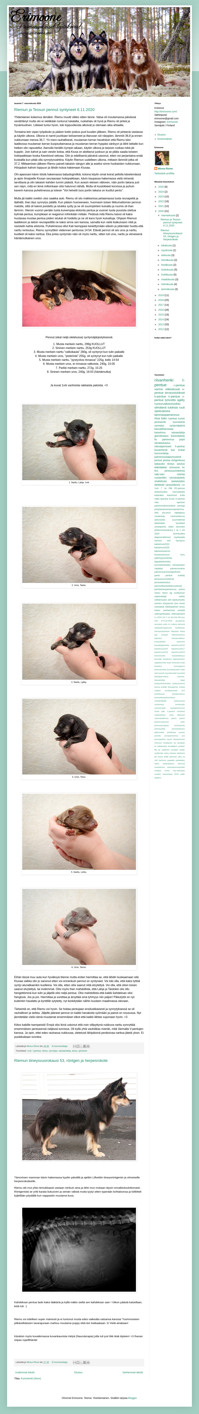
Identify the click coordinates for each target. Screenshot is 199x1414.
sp (159, 750)
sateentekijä (160, 596)
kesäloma (167, 659)
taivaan (173, 753)
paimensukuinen (161, 722)
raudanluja (159, 516)
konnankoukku (173, 669)
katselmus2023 (178, 652)
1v (155, 617)
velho (156, 764)
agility (181, 400)
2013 (161, 324)
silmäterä (160, 407)
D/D (156, 621)
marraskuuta (168, 215)
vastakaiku (180, 760)
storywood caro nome (174, 603)
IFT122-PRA (166, 621)
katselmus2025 (162, 547)
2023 (161, 196)
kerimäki (158, 659)
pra (183, 736)
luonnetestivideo (162, 565)
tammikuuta (168, 289)
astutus (181, 463)
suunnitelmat (178, 520)
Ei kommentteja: (60, 1046)
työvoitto (170, 400)
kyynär (161, 673)
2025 (161, 186)
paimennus (168, 439)
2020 (161, 211)
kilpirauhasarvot (162, 551)
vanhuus (162, 760)
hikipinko (175, 631)
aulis (165, 624)
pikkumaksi (159, 732)
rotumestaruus (178, 516)
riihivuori (158, 743)
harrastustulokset (162, 631)
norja (171, 715)
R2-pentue (179, 488)
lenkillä (164, 687)
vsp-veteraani (179, 771)
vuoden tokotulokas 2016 (166, 774)
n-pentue (174, 396)
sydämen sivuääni (170, 750)
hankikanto (180, 628)
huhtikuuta (167, 274)
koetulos (158, 666)
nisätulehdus (160, 715)
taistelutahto (178, 481)
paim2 (182, 718)
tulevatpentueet (162, 446)
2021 (161, 206)
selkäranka (162, 746)
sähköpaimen (172, 607)
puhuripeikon (160, 739)
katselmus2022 (162, 544)
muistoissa (159, 704)
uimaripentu (160, 527)
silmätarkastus (162, 443)
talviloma (181, 753)
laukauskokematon (162, 683)
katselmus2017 (178, 649)
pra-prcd (166, 512)
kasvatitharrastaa (163, 429)
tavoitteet (180, 523)
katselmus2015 (178, 645)
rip (175, 743)
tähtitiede (159, 484)
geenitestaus (161, 435)
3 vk (168, 617)
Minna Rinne (165, 168)
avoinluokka (179, 533)
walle (182, 774)
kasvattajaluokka (161, 645)
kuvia (171, 499)
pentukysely (179, 725)
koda (183, 663)
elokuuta (166, 255)
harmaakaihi (179, 492)
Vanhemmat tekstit (132, 1372)
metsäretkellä (160, 701)
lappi (183, 680)
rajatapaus (179, 512)
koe (173, 450)
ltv (155, 439)
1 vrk (182, 530)
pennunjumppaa (161, 725)
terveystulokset (175, 392)
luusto (181, 418)
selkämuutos (160, 600)
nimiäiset (181, 711)
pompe (182, 732)
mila (156, 502)
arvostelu (158, 624)
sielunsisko (159, 520)
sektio (182, 596)
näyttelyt (158, 568)
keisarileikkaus (178, 656)
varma (158, 389)
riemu (45, 1051)
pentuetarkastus (162, 582)
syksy (166, 753)
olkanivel (181, 715)
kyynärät (181, 673)
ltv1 (156, 470)
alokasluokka (160, 492)
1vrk (29, 1051)
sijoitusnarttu (178, 600)
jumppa (164, 635)
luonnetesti (179, 422)
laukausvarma (178, 683)
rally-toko (159, 474)
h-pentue (180, 446)
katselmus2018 (161, 652)
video (171, 527)
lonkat (181, 450)
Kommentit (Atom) (31, 1378)
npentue (181, 502)
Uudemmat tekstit (24, 1372)
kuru (183, 554)
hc (183, 467)
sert (169, 600)
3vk (172, 617)
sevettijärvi (172, 746)
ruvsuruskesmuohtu (167, 403)
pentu (157, 575)
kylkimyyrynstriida (163, 558)
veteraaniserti (178, 614)
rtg (171, 593)
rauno (169, 739)
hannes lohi (162, 540)
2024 (161, 191)
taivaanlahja (65, 1051)
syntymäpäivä (177, 425)
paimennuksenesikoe (164, 506)
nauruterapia (160, 708)
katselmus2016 (161, 649)
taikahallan (159, 523)
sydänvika (158, 753)
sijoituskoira (162, 411)
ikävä (182, 631)
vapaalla (170, 760)
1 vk (176, 530)
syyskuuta (167, 250)
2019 (161, 295)
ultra (180, 757)
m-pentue (180, 499)
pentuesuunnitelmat (164, 579)
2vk (163, 617)
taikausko (159, 463)
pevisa (166, 460)
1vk (183, 485)
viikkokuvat (172, 389)
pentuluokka (159, 729)
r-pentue (179, 385)
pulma (182, 589)
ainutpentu (180, 621)
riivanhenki (163, 380)
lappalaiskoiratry (162, 561)
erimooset (172, 121)
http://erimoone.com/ (165, 111)
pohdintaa (171, 732)
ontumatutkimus (161, 718)
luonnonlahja (161, 453)
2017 (161, 304)
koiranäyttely (178, 435)
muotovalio (180, 704)
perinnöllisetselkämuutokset (168, 586)
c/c (169, 624)
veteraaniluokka (162, 614)
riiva (157, 418)
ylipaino (157, 778)
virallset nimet (162, 771)
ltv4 (183, 690)
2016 (161, 309)
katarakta (159, 495)
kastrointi (181, 642)
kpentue (164, 499)
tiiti (155, 757)
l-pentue (37, 1051)
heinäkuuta (167, 260)
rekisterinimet (179, 739)
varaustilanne (172, 484)
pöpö (182, 439)
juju (155, 635)
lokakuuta (167, 245)
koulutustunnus (162, 554)
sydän (182, 750)
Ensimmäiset (165, 138)
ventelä (181, 610)
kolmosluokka (160, 669)
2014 (161, 319)
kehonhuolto (159, 656)
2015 (161, 314)
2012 (161, 329)
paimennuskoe (177, 568)
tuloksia (173, 407)
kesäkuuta (167, 264)
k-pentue (160, 396)
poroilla (157, 736)
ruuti (182, 407)
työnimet (83, 1051)
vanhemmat (169, 610)
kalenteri (158, 638)
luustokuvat (159, 694)
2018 (161, 300)
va (184, 757)
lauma (157, 687)
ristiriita (181, 474)
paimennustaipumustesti (167, 456)
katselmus (160, 432)
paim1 (174, 718)
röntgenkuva (178, 460)
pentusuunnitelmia (175, 470)
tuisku (157, 610)
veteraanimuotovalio (176, 767)
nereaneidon (178, 565)
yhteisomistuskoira (163, 530)
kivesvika (176, 663)
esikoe (174, 624)
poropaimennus (171, 736)
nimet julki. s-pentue (164, 711)
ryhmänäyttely (177, 477)
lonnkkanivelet (171, 690)
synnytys (53, 1051)
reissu (157, 593)
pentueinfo (160, 422)
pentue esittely (175, 575)
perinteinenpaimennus (165, 589)
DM (170, 488)
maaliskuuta (168, 279)
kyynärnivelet (171, 673)
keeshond (172, 495)
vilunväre (180, 527)
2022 (161, 201)
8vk (175, 617)
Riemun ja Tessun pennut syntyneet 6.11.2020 (54, 109)
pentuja (181, 506)
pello (183, 722)
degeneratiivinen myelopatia (169, 537)
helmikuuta (167, 284)
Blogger (132, 1398)
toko (164, 418)
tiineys (170, 463)
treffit (166, 757)
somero (158, 603)
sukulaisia (159, 607)
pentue (158, 460)
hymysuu (180, 540)
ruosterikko (160, 477)
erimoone (174, 467)
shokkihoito (160, 481)
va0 (156, 760)
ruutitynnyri (179, 593)
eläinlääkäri (160, 467)
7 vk (163, 488)
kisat (169, 663)
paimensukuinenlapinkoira (167, 572)
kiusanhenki (161, 450)
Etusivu (78, 1372)
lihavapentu (173, 687)
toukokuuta (167, 269)
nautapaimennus (177, 708)
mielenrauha (179, 701)
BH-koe (181, 617)
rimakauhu (167, 743)
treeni (160, 757)
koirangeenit (179, 666)
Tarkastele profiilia (164, 173)
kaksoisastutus (178, 635)
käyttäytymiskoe (161, 676)
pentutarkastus (178, 729)
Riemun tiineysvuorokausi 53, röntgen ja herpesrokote (61, 1060)
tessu (74, 1051)
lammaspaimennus (166, 414)
